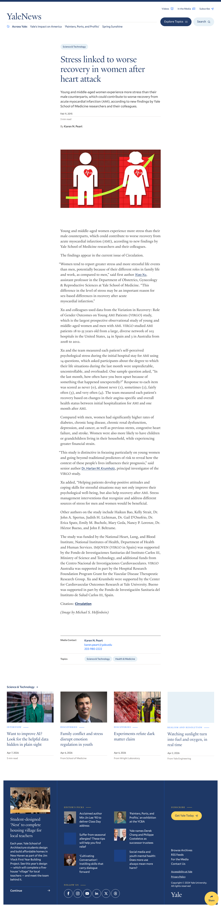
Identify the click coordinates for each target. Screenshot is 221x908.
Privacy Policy (178, 876)
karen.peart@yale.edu (98, 653)
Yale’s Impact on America (46, 26)
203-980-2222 (93, 657)
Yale (176, 895)
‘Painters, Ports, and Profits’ (82, 26)
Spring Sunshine (112, 26)
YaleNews (24, 17)
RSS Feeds (177, 855)
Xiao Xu (140, 281)
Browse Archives (181, 850)
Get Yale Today (186, 815)
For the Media (180, 859)
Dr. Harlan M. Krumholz (98, 474)
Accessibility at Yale (181, 871)
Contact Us (178, 864)
